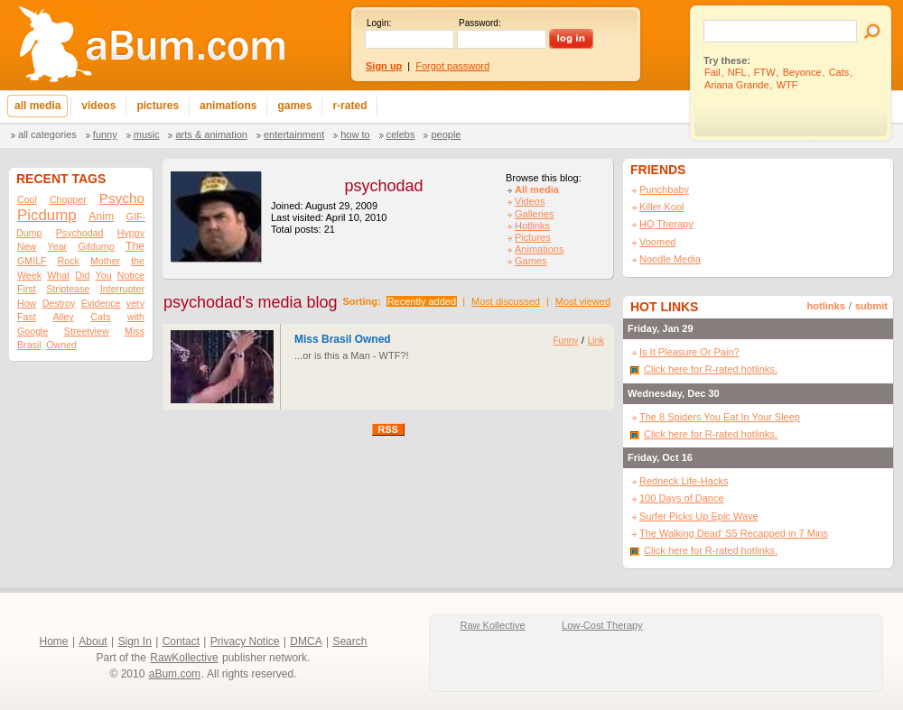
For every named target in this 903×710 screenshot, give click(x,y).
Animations (539, 249)
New (26, 246)
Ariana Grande (736, 84)
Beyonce (802, 72)
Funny (105, 134)
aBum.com (174, 674)
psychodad (383, 186)
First (26, 288)
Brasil (29, 344)
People (446, 134)
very (135, 303)
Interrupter (122, 288)
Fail (712, 72)
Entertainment (294, 134)
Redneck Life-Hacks (683, 480)
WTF (787, 84)
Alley (62, 316)
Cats (839, 72)
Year (58, 246)
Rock (68, 260)
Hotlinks (532, 225)
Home (54, 641)
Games (530, 260)
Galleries (534, 213)
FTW (765, 72)
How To (354, 134)
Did (82, 275)
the (137, 260)
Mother (105, 260)
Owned (61, 344)
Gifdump (96, 246)
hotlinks (826, 305)
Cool (27, 199)
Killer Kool (661, 206)
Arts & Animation (211, 134)
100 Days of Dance (681, 498)
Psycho (121, 198)
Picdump (47, 215)
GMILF (32, 260)
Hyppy (130, 232)
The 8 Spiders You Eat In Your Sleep (719, 416)
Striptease (67, 288)
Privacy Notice (245, 641)
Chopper (68, 199)
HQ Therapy (666, 223)
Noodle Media (670, 259)
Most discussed (505, 301)
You (104, 275)
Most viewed (582, 301)
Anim (101, 216)
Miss (134, 331)
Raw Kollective (493, 625)
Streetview (86, 331)
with (135, 316)
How (26, 303)
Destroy (59, 303)
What (58, 275)
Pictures (533, 237)
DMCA (305, 641)
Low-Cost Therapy (602, 625)
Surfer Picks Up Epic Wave (699, 516)
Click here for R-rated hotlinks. (710, 369)
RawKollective (184, 657)
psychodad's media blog (250, 302)
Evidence (101, 303)
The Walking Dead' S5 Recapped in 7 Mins (733, 533)
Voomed (657, 241)
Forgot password (452, 65)
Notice (130, 275)
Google (32, 331)
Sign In (135, 641)
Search (349, 641)
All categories (47, 134)
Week (29, 275)
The (135, 246)
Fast (26, 316)
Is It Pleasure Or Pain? (689, 351)
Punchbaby (664, 189)
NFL (737, 72)
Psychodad (80, 232)
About (93, 641)
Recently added (421, 301)
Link (596, 341)
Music (147, 134)
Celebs (400, 134)
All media (537, 189)
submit (871, 305)
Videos (530, 201)
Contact (181, 641)
